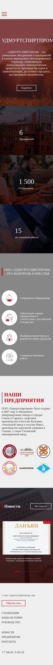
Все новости (41, 506)
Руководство (11, 622)
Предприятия (11, 637)
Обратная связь (13, 603)
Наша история (12, 617)
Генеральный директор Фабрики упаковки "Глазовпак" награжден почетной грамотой (23, 559)
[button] (17, 571)
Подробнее (26, 88)
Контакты (9, 641)
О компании (10, 613)
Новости (8, 632)
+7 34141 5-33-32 (13, 652)
